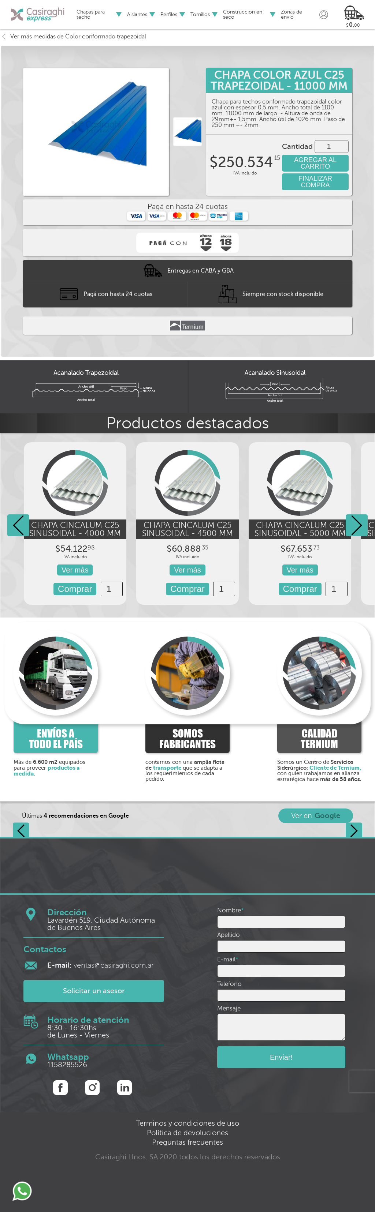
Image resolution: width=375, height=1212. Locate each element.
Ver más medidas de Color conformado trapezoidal (73, 37)
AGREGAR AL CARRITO (315, 163)
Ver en (315, 815)
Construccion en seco (242, 15)
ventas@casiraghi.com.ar (100, 965)
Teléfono (229, 984)
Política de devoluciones (187, 1133)
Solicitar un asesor (94, 991)
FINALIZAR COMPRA (315, 182)
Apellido (228, 935)
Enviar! (281, 1057)
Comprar (75, 589)
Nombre (230, 910)
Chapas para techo (91, 15)
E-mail (227, 959)
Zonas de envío (291, 15)
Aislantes (137, 14)
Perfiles (168, 14)
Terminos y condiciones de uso (187, 1123)
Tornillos (200, 14)
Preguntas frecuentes (187, 1142)
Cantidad (297, 146)
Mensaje (229, 1008)
